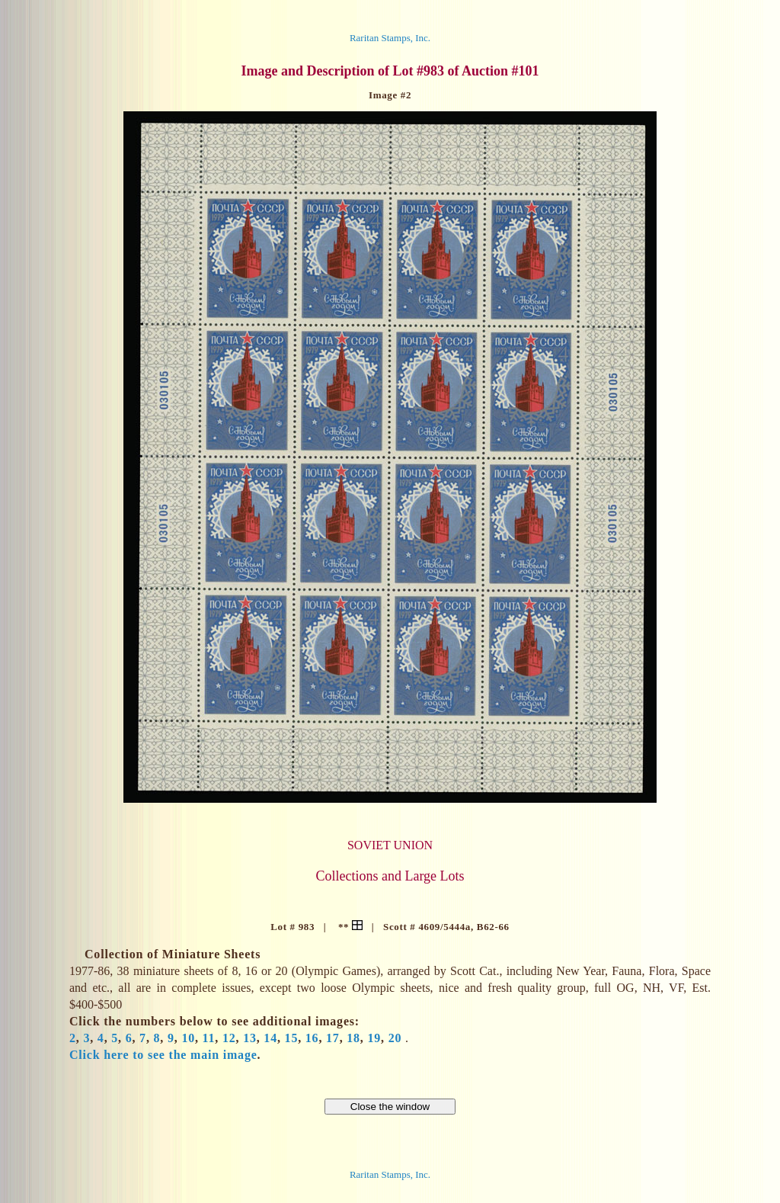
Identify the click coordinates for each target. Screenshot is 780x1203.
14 (270, 1037)
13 (250, 1037)
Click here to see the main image (163, 1054)
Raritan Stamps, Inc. (390, 37)
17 (333, 1037)
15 (292, 1037)
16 (312, 1037)
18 (353, 1037)
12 (229, 1037)
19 (374, 1037)
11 (209, 1037)
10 (188, 1037)
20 (395, 1037)
